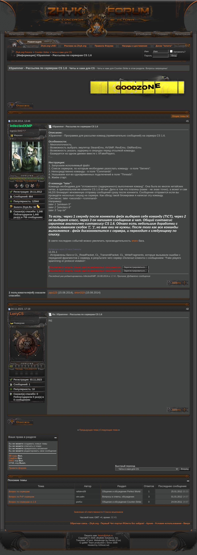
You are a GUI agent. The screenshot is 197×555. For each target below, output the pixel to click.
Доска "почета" (164, 46)
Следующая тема (109, 430)
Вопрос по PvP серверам (21, 496)
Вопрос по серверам (19, 491)
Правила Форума (104, 46)
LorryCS (16, 314)
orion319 (79, 292)
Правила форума (17, 468)
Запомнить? (177, 52)
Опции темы (179, 116)
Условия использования (168, 523)
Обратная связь (78, 523)
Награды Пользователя (26, 181)
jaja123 (53, 292)
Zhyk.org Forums (24, 52)
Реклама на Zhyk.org (75, 46)
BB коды (13, 456)
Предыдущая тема (88, 430)
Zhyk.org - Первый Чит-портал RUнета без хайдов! (116, 523)
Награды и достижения (134, 46)
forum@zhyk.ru (105, 535)
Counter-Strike (42, 52)
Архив (149, 523)
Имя (146, 51)
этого (135, 240)
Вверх (186, 523)
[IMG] (11, 460)
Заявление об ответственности (88, 512)
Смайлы (13, 458)
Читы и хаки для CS (62, 52)
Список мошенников (113, 512)
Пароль (148, 55)
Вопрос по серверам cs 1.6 (22, 502)
